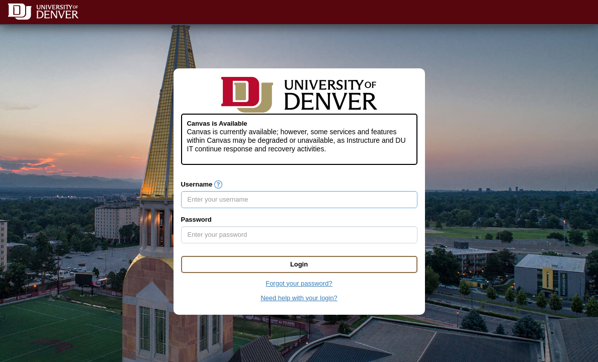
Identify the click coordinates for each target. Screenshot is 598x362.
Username (197, 184)
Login (299, 264)
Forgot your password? (299, 283)
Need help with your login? (299, 298)
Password (196, 219)
